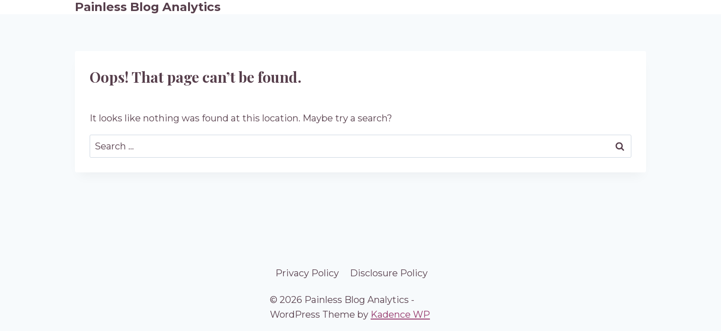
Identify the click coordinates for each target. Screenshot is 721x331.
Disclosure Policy (389, 273)
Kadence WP (400, 314)
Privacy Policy (307, 273)
